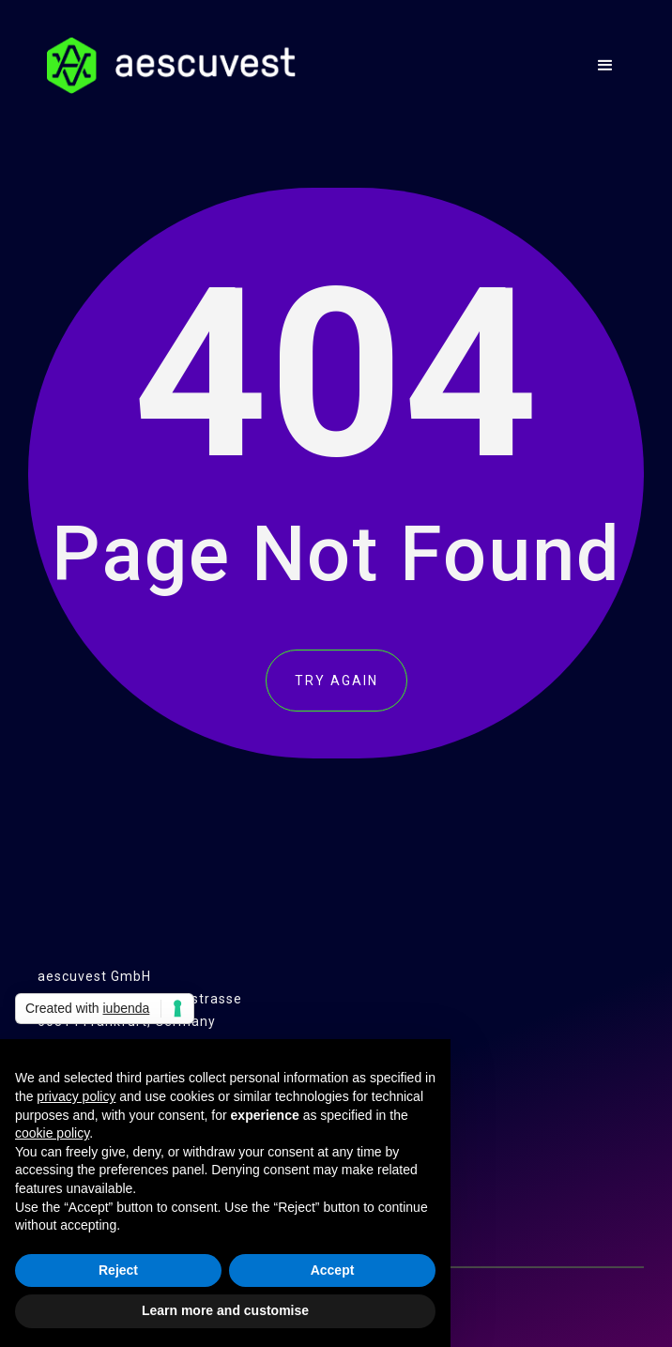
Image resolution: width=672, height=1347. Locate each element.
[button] (605, 66)
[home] (167, 66)
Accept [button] (333, 1270)
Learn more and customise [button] (225, 1310)
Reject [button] (118, 1270)
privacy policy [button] (76, 1096)
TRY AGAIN (336, 680)
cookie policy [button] (52, 1132)
